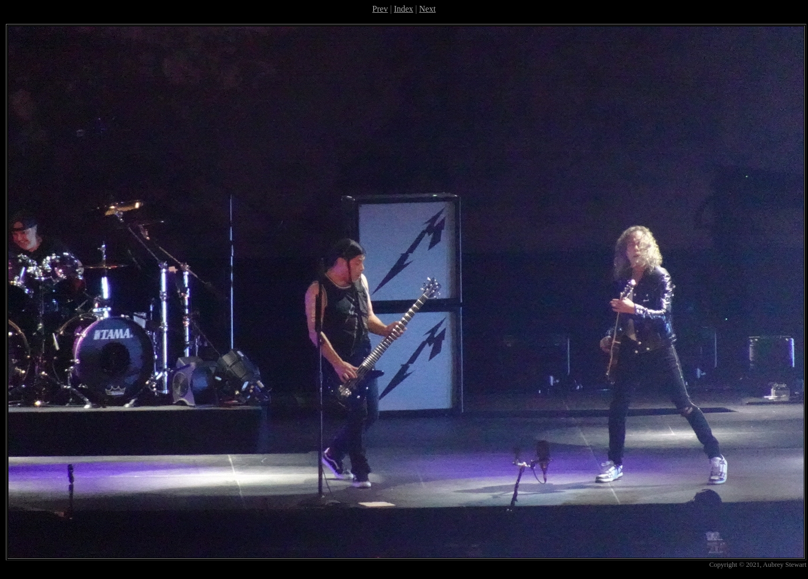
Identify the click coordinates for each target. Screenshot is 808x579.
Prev (380, 8)
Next (427, 8)
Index (403, 8)
